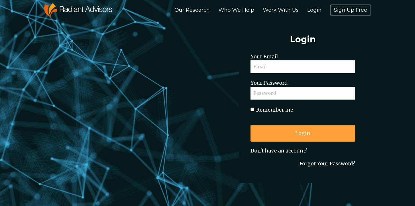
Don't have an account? (279, 151)
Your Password (268, 83)
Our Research (192, 10)
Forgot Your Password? (327, 164)
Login (314, 10)
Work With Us (281, 10)
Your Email (264, 57)
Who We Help (236, 10)
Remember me (271, 110)
